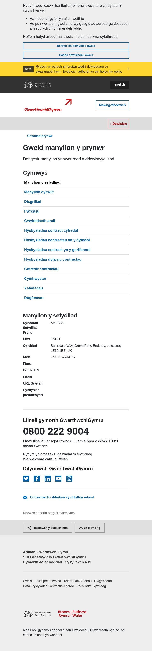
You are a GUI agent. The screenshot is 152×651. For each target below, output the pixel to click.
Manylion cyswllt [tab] (39, 192)
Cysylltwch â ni (77, 562)
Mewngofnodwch (112, 105)
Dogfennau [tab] (34, 298)
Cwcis (27, 581)
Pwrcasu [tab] (31, 211)
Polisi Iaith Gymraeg (91, 586)
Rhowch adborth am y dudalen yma (49, 513)
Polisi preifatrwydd (47, 581)
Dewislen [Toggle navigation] (118, 123)
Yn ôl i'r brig (89, 527)
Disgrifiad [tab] (32, 202)
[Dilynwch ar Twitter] (26, 479)
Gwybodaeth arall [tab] (39, 221)
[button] (128, 69)
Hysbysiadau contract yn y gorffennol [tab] (57, 250)
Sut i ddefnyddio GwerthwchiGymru (54, 557)
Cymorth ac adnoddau (42, 562)
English (119, 84)
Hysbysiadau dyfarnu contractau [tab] (53, 259)
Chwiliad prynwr (40, 136)
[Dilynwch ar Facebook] (37, 479)
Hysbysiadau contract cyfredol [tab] (51, 230)
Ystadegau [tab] (33, 288)
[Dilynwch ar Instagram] (69, 479)
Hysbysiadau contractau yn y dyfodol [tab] (57, 240)
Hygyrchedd (103, 581)
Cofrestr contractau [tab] (41, 269)
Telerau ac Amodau (77, 581)
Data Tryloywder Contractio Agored (48, 586)
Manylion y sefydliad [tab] (42, 182)
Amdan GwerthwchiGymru (46, 552)
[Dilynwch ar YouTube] (58, 479)
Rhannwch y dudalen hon (47, 527)
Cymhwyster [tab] (35, 279)
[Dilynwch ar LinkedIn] (48, 479)
